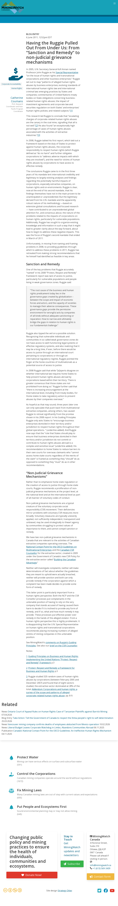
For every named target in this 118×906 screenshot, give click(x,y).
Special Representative (67, 72)
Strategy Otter (65, 890)
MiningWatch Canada (100, 837)
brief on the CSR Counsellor (63, 645)
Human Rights (16, 88)
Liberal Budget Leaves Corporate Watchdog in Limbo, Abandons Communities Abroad (50, 727)
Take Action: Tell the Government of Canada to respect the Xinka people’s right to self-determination (63, 717)
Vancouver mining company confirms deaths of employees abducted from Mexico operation (53, 724)
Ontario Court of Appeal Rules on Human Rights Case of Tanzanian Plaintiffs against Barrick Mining (57, 711)
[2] (36, 125)
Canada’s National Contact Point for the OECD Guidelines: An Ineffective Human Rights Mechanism (62, 730)
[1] (71, 110)
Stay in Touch (68, 837)
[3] (38, 135)
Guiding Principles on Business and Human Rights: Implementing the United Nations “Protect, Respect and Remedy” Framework (52, 659)
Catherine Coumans (17, 99)
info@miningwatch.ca (100, 865)
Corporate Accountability (11, 84)
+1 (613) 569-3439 (101, 868)
